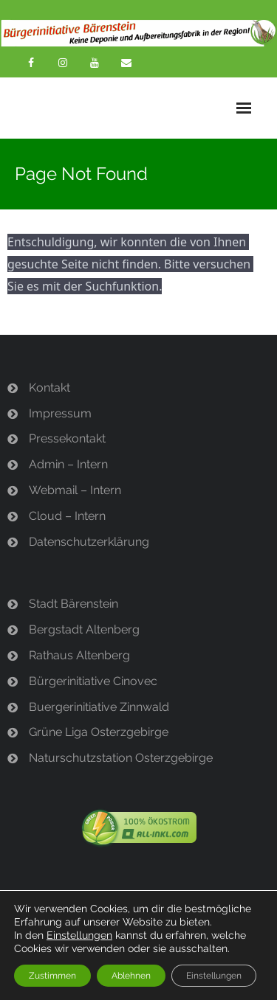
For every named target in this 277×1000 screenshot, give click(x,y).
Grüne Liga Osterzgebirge (98, 732)
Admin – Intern (68, 464)
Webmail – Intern (75, 490)
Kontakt (49, 388)
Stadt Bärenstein (73, 604)
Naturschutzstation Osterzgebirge (121, 758)
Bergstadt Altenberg (84, 629)
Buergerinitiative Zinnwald (99, 707)
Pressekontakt (67, 438)
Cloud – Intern (67, 516)
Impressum (60, 413)
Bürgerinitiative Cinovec (93, 681)
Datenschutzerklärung (89, 542)
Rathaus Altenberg (79, 655)
